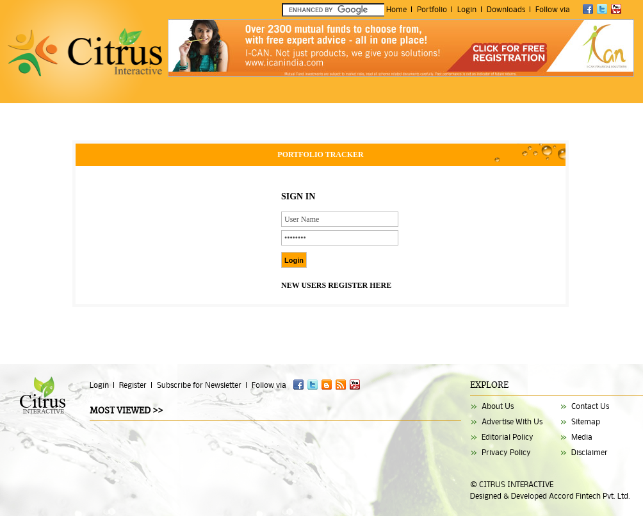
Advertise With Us (512, 421)
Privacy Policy (506, 452)
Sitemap (585, 421)
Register (133, 384)
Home (396, 9)
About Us (498, 406)
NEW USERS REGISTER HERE (336, 285)
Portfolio (432, 9)
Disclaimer (589, 452)
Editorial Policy (507, 436)
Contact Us (590, 406)
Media (581, 436)
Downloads (506, 9)
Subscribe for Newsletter (199, 384)
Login (466, 9)
